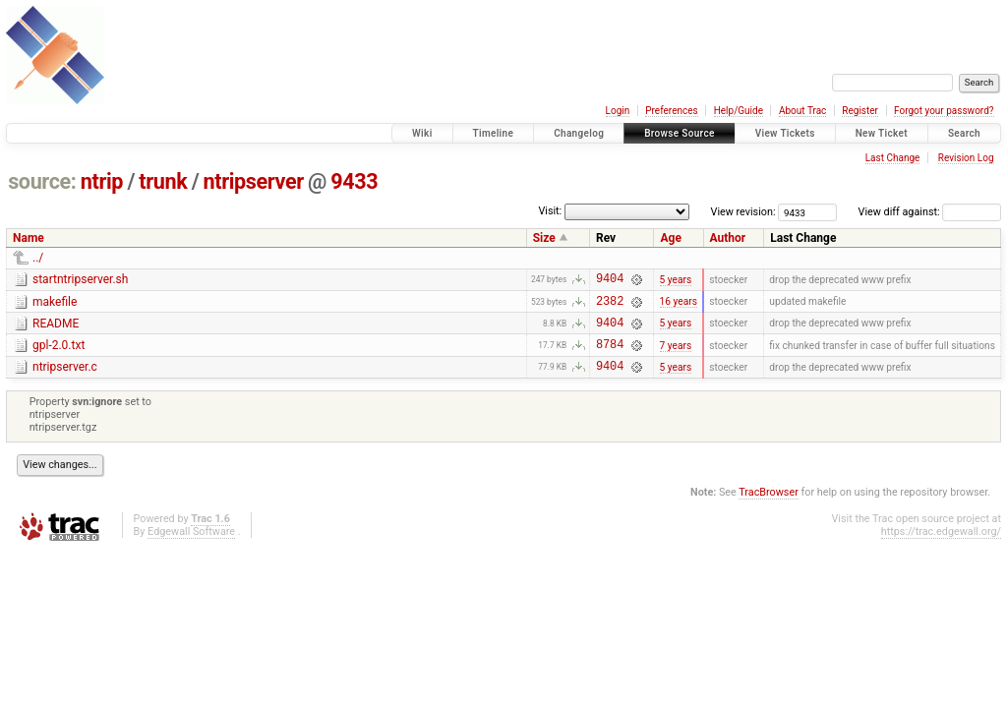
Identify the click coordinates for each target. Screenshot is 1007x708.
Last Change (892, 157)
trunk (163, 181)
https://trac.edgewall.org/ (941, 546)
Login (618, 110)
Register (860, 110)
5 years (676, 280)
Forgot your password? (944, 110)
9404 (609, 280)
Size (544, 238)
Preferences (671, 110)
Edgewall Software (191, 546)
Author (728, 238)
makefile (54, 305)
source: (42, 181)
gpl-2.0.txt (58, 354)
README (55, 329)
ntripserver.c (64, 378)
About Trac (802, 110)
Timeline (493, 133)
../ (37, 258)
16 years (678, 306)
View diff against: (930, 212)
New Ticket (882, 133)
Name (28, 238)
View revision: (743, 212)
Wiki (422, 133)
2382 (609, 306)
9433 (354, 181)
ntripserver (254, 181)
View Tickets (785, 133)
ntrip (102, 181)
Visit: (550, 211)
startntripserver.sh (80, 279)
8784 (609, 355)
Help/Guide (738, 110)
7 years (676, 355)
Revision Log (966, 157)
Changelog (579, 133)
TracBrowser (769, 507)
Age (670, 238)
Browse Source (679, 133)
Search (964, 133)
